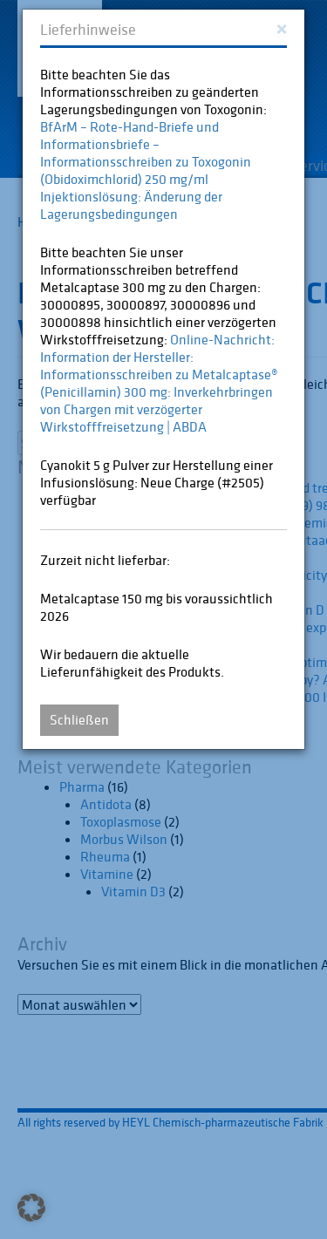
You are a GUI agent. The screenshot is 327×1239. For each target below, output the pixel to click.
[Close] (281, 27)
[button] (31, 1207)
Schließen (79, 719)
